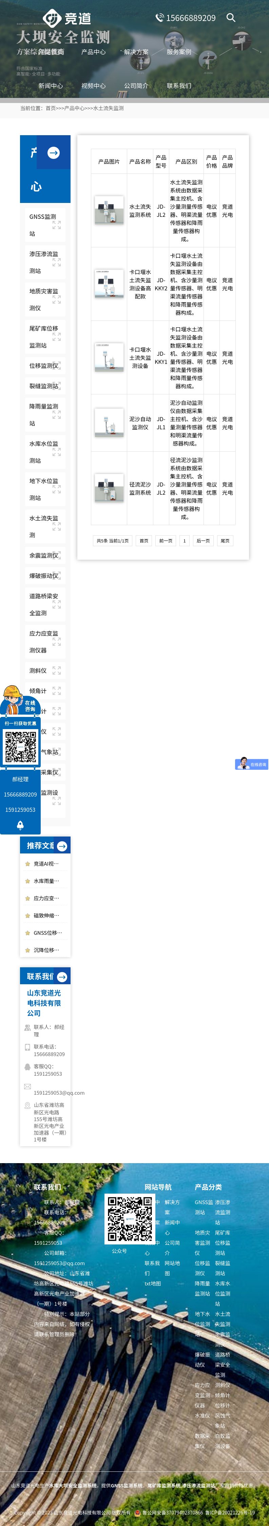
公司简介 (141, 84)
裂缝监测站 (222, 1268)
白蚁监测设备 (222, 1440)
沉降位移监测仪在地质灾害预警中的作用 (50, 949)
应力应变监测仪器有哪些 (50, 898)
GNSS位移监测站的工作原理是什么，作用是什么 (50, 932)
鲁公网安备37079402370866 (172, 1512)
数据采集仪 (202, 1440)
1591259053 (20, 809)
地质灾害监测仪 (202, 1242)
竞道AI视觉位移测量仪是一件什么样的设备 (50, 863)
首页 (50, 107)
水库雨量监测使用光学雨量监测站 (50, 880)
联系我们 (183, 84)
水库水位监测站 (222, 1293)
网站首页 (55, 50)
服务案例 (183, 50)
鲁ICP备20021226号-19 (230, 1512)
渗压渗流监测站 (222, 1212)
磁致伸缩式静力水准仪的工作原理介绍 (50, 915)
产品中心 (98, 50)
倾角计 (222, 1395)
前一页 (165, 540)
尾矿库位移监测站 (222, 1242)
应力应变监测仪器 (202, 1395)
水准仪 (202, 1415)
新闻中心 (55, 84)
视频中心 (98, 84)
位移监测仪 (202, 1268)
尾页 (225, 540)
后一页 (203, 540)
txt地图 (153, 1283)
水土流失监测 (108, 107)
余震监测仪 (222, 1339)
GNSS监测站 (204, 1207)
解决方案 (141, 50)
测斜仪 (222, 1384)
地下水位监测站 (202, 1324)
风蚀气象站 (222, 1420)
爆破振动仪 (202, 1359)
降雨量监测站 (202, 1288)
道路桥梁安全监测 (222, 1364)
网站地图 (172, 1268)
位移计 (222, 1405)
